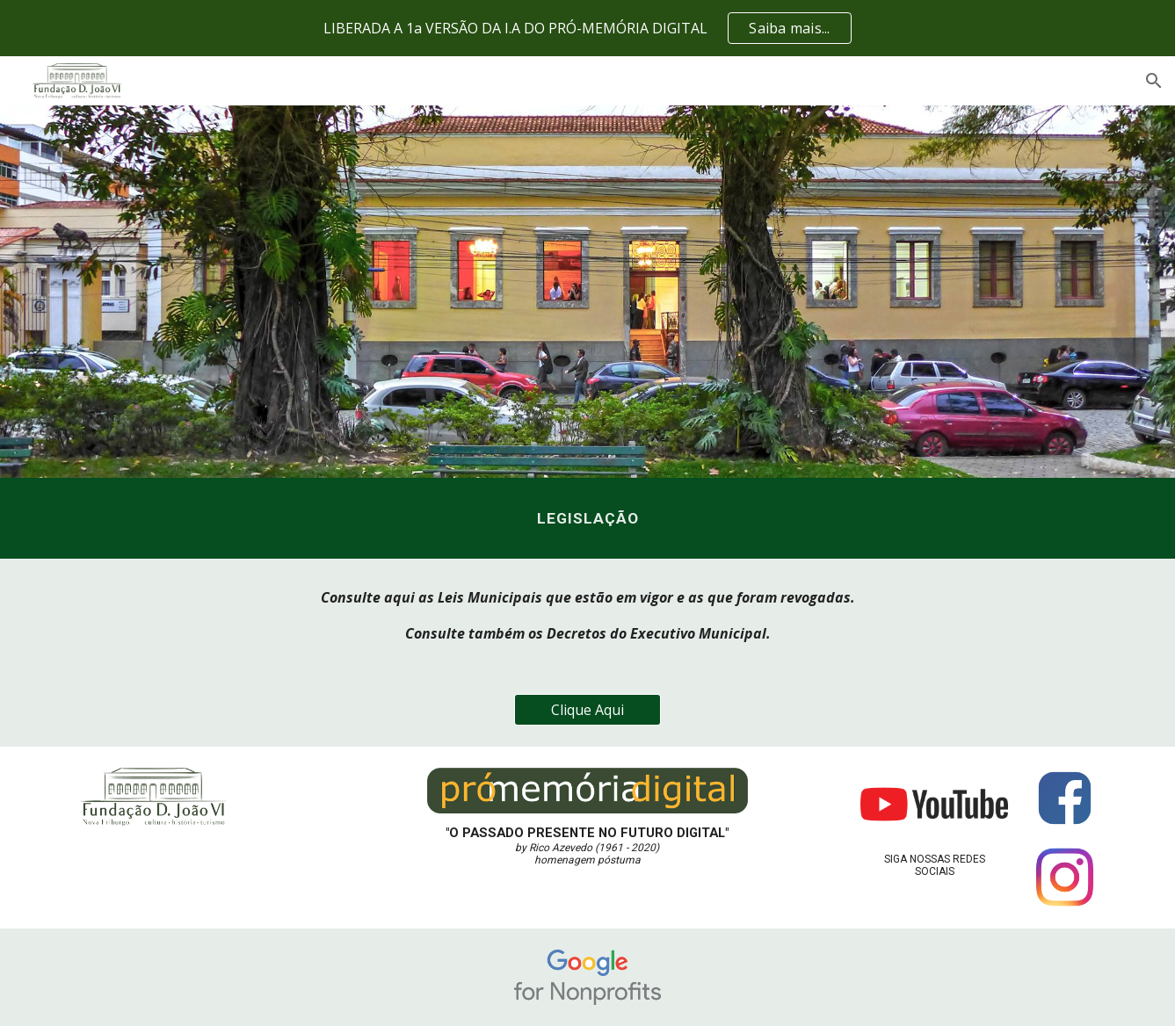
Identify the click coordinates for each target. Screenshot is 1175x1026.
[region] (587, 28)
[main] (587, 518)
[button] (1154, 81)
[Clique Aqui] (588, 709)
